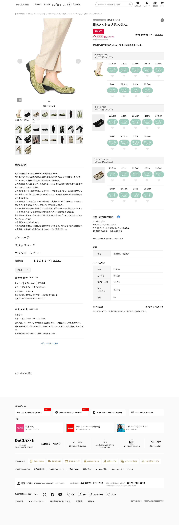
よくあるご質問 (102, 469)
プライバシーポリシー (36, 501)
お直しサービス (72, 461)
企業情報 (91, 501)
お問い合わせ (117, 469)
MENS (47, 4)
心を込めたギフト (91, 461)
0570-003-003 (136, 483)
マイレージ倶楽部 (129, 461)
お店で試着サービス (150, 461)
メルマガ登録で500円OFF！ (33, 411)
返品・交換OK (37, 461)
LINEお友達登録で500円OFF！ (71, 411)
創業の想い (87, 469)
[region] (89, 4)
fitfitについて (73, 469)
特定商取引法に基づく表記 (60, 501)
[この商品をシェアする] (162, 20)
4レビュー (57, 260)
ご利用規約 (19, 501)
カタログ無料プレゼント (142, 412)
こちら (126, 228)
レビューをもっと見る (49, 343)
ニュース (130, 469)
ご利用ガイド (20, 461)
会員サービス (110, 461)
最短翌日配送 (54, 461)
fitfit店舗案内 (39, 469)
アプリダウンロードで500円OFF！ (107, 412)
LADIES (38, 4)
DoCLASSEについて (56, 469)
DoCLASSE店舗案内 (22, 469)
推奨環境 (79, 501)
